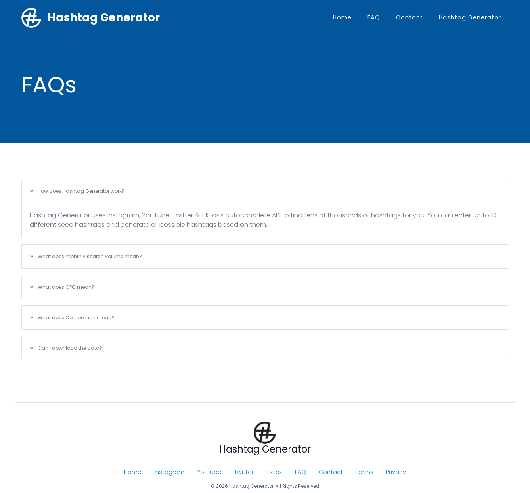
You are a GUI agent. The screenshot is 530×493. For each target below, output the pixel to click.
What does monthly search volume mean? (86, 256)
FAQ (373, 17)
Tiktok (274, 472)
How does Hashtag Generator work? (77, 191)
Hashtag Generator (470, 17)
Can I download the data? (66, 348)
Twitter (244, 472)
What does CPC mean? (62, 287)
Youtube (209, 472)
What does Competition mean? (72, 317)
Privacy (396, 472)
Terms (364, 472)
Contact (409, 17)
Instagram (169, 472)
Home (342, 17)
